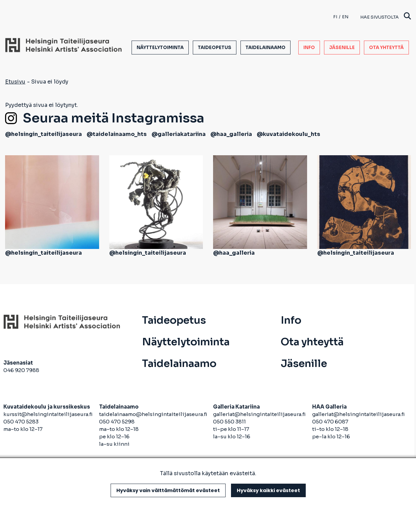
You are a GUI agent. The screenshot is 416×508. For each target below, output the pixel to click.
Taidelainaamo (265, 47)
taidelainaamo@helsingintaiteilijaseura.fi (153, 414)
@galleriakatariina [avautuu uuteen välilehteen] (179, 134)
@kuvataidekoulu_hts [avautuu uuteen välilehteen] (288, 134)
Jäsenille (342, 47)
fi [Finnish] (335, 17)
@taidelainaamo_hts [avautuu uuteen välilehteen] (117, 134)
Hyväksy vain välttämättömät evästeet (168, 490)
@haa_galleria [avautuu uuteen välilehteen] (231, 134)
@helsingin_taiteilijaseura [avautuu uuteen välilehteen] (43, 134)
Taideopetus (214, 47)
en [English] (345, 17)
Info (309, 47)
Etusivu (15, 81)
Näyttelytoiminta (160, 47)
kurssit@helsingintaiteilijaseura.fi (48, 414)
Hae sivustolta (385, 17)
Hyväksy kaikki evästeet (268, 490)
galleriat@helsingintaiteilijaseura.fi (260, 414)
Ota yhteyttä (386, 47)
